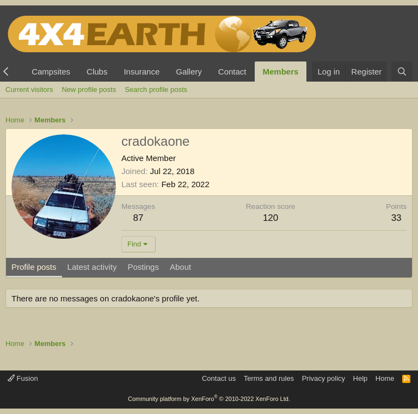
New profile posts (89, 89)
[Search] (402, 71)
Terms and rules (269, 378)
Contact (232, 71)
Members (281, 71)
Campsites (51, 71)
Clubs (97, 71)
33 (396, 218)
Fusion (23, 378)
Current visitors (29, 89)
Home (385, 378)
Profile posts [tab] (34, 266)
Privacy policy (323, 378)
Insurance (141, 71)
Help (360, 378)
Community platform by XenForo (209, 399)
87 (138, 218)
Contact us (219, 378)
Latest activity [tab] (92, 266)
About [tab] (180, 266)
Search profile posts (156, 89)
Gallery (189, 71)
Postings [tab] (143, 266)
